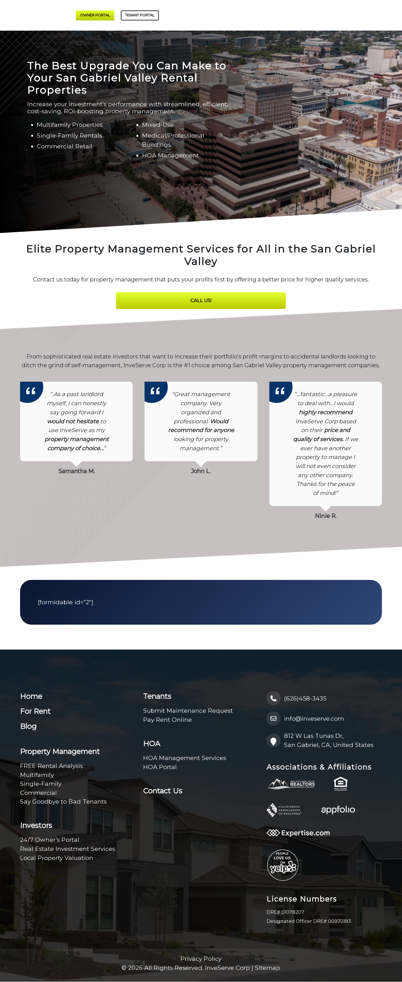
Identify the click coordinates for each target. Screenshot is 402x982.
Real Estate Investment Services (67, 849)
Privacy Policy (201, 958)
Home (31, 696)
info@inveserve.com (305, 719)
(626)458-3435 (296, 698)
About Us (265, 15)
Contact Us (383, 15)
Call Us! (200, 301)
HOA (340, 15)
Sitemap (267, 968)
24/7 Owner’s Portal (49, 840)
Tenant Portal (139, 15)
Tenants (317, 15)
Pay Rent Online (167, 719)
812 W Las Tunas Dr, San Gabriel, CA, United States (320, 741)
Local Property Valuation (56, 858)
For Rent (294, 15)
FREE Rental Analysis (51, 766)
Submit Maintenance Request (188, 710)
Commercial (38, 793)
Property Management (195, 15)
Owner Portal (95, 15)
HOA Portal (160, 767)
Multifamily (37, 775)
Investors (236, 15)
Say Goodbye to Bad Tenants (63, 801)
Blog (361, 15)
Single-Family (40, 783)
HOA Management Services (184, 758)
